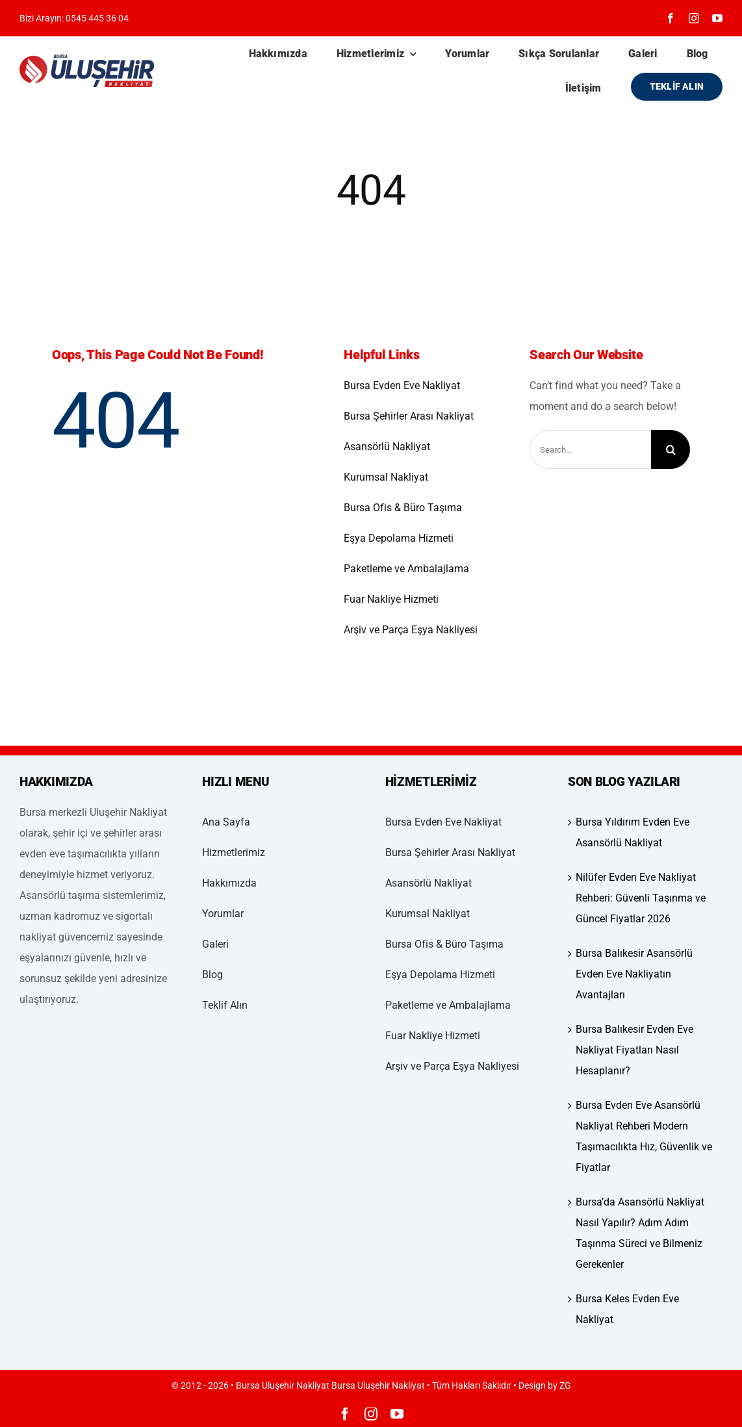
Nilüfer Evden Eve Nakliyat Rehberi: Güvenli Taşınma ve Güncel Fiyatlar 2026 (641, 898)
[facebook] (670, 18)
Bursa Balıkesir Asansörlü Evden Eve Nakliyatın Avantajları (634, 974)
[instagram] (694, 18)
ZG (565, 1385)
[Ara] (670, 449)
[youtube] (717, 18)
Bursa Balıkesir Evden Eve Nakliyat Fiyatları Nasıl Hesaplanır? (634, 1050)
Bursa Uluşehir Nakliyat (378, 1385)
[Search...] (590, 449)
